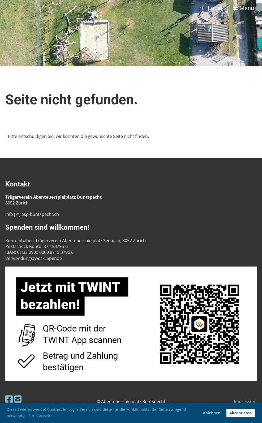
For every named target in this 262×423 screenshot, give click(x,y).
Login (215, 8)
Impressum (245, 401)
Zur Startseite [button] (40, 415)
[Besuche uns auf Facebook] (9, 399)
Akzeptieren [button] (240, 412)
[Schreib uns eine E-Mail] (18, 399)
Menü (243, 8)
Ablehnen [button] (211, 412)
